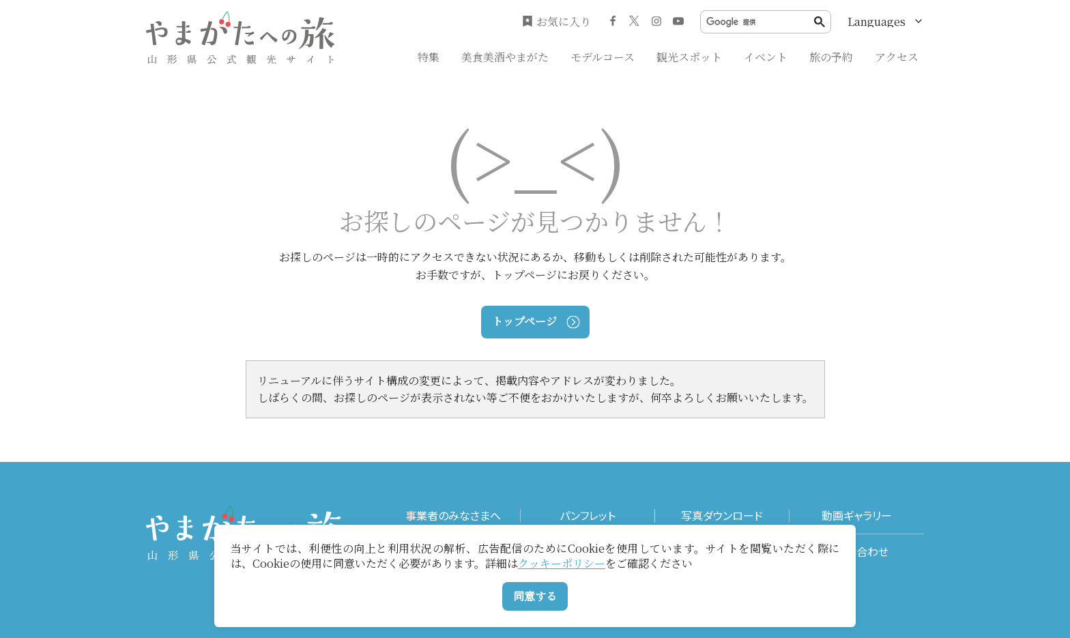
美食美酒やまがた (505, 57)
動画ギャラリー (857, 515)
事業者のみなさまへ (453, 515)
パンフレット (588, 515)
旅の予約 (831, 57)
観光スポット (689, 57)
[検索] (760, 22)
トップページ (535, 321)
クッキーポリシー (561, 563)
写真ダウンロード (722, 515)
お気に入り (556, 22)
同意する (535, 596)
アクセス (897, 57)
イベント (765, 57)
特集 (428, 57)
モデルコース (602, 57)
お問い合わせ (856, 551)
